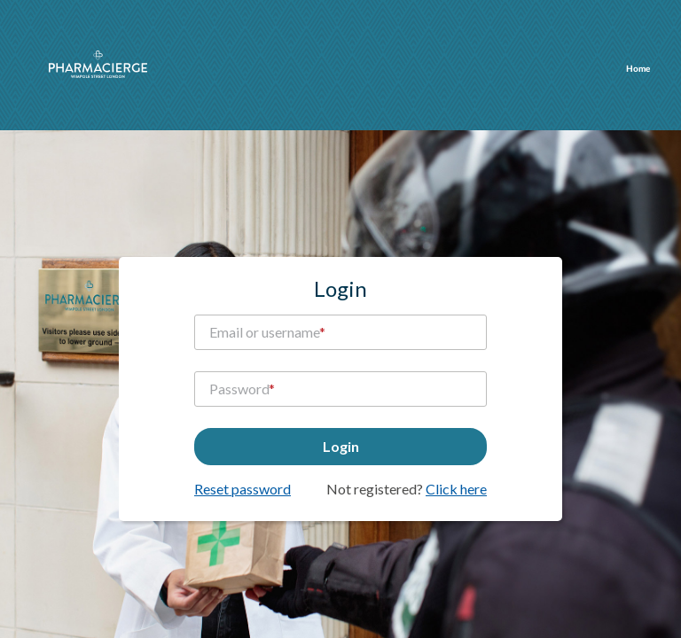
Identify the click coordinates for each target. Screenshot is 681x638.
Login (341, 446)
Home (638, 69)
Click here (456, 488)
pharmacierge (98, 64)
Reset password (242, 488)
